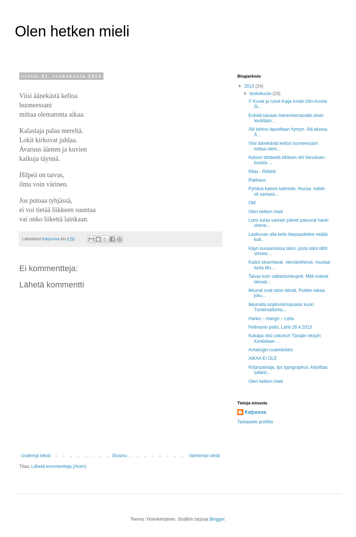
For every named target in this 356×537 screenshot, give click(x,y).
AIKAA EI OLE (262, 358)
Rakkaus (257, 180)
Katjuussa (255, 412)
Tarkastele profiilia (255, 421)
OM (252, 202)
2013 (250, 86)
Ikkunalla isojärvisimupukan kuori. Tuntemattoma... (281, 307)
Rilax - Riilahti (262, 171)
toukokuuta (261, 93)
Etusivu (119, 455)
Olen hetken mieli (72, 31)
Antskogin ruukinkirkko (270, 349)
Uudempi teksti (35, 455)
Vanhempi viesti (204, 455)
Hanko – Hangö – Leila (271, 318)
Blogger (217, 519)
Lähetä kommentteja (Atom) (58, 466)
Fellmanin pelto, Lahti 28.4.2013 (280, 327)
